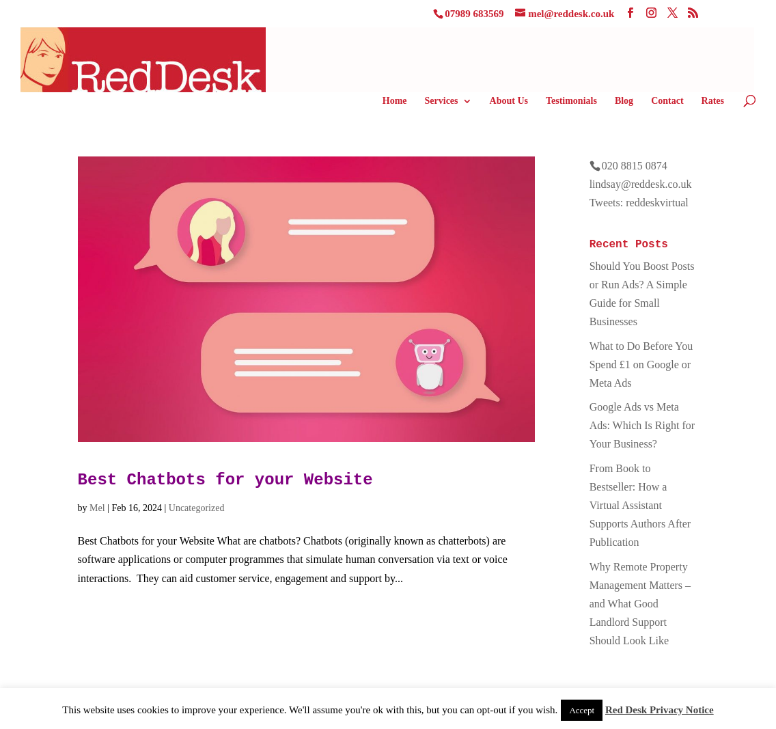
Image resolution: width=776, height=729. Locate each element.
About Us (509, 101)
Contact (667, 101)
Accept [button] (581, 710)
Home (395, 101)
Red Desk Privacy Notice (659, 709)
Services (441, 101)
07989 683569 (474, 13)
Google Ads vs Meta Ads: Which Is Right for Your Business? (642, 425)
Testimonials (571, 101)
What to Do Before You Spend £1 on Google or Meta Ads (641, 364)
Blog (624, 101)
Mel (97, 508)
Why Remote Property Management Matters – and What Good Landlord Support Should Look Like (640, 604)
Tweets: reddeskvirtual (639, 202)
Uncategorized (197, 508)
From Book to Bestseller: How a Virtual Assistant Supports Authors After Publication (640, 506)
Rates (713, 101)
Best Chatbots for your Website (225, 480)
